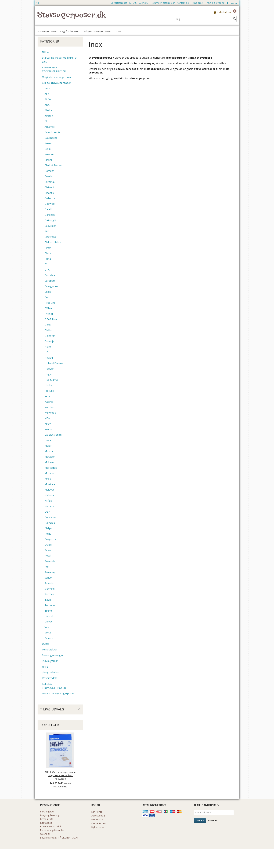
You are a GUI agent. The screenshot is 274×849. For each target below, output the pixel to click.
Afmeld (212, 820)
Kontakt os (183, 2)
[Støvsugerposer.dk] (71, 16)
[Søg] (234, 18)
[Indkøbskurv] (225, 12)
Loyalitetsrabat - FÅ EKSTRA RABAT (130, 2)
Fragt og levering (215, 2)
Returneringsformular (163, 2)
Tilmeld (199, 820)
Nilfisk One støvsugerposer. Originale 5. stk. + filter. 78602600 (60, 775)
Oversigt (44, 833)
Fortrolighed (47, 811)
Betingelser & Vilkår (51, 826)
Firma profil (197, 2)
